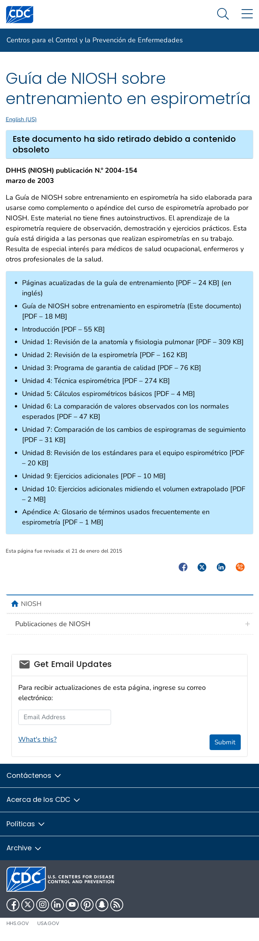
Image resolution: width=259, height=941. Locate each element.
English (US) (21, 119)
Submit (225, 742)
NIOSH (31, 603)
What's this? (37, 739)
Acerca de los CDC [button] (43, 799)
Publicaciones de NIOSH (53, 623)
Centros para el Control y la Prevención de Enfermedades (94, 40)
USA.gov (48, 923)
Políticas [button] (26, 824)
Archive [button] (24, 848)
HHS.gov (17, 923)
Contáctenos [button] (34, 775)
